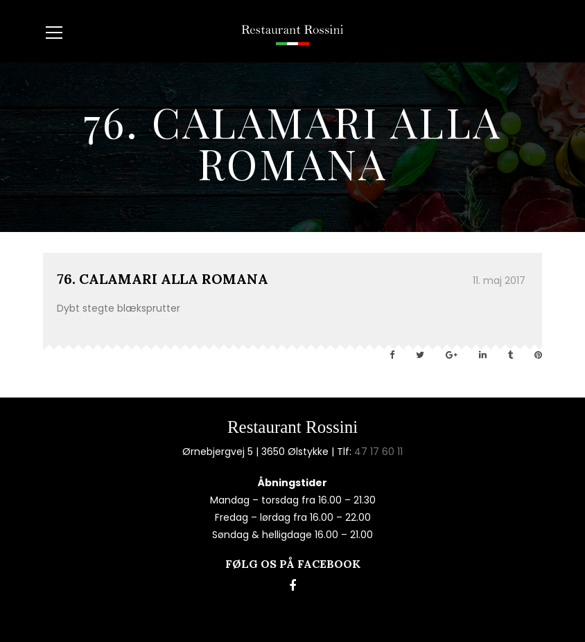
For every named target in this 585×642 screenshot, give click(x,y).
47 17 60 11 (378, 451)
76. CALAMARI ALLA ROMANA (162, 278)
